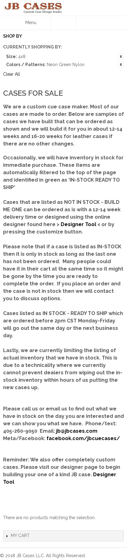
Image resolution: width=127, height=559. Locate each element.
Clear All (11, 74)
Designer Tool (78, 224)
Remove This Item (121, 56)
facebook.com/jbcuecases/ (83, 438)
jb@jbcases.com (76, 431)
